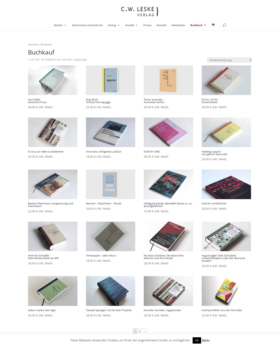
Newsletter (178, 25)
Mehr (206, 340)
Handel (129, 25)
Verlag (112, 25)
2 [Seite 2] (139, 331)
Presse (147, 25)
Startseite (33, 44)
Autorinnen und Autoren (87, 25)
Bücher (58, 25)
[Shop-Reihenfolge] (229, 60)
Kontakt (161, 25)
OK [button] (197, 340)
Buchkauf (196, 25)
